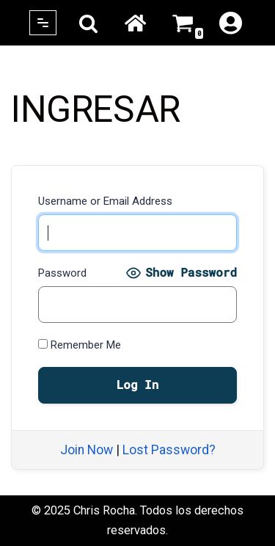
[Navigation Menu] (42, 22)
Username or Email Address (105, 201)
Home (135, 23)
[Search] (88, 23)
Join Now (86, 450)
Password (62, 273)
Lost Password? (169, 450)
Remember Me (79, 345)
